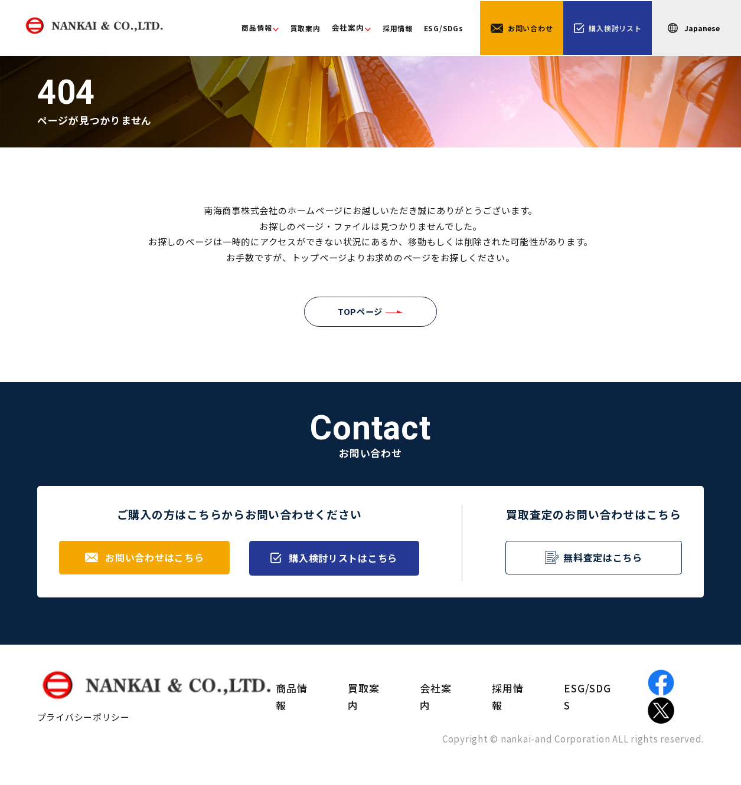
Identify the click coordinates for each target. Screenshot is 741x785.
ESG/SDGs (432, 28)
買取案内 (290, 28)
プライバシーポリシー (83, 720)
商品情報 (239, 28)
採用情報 (384, 28)
